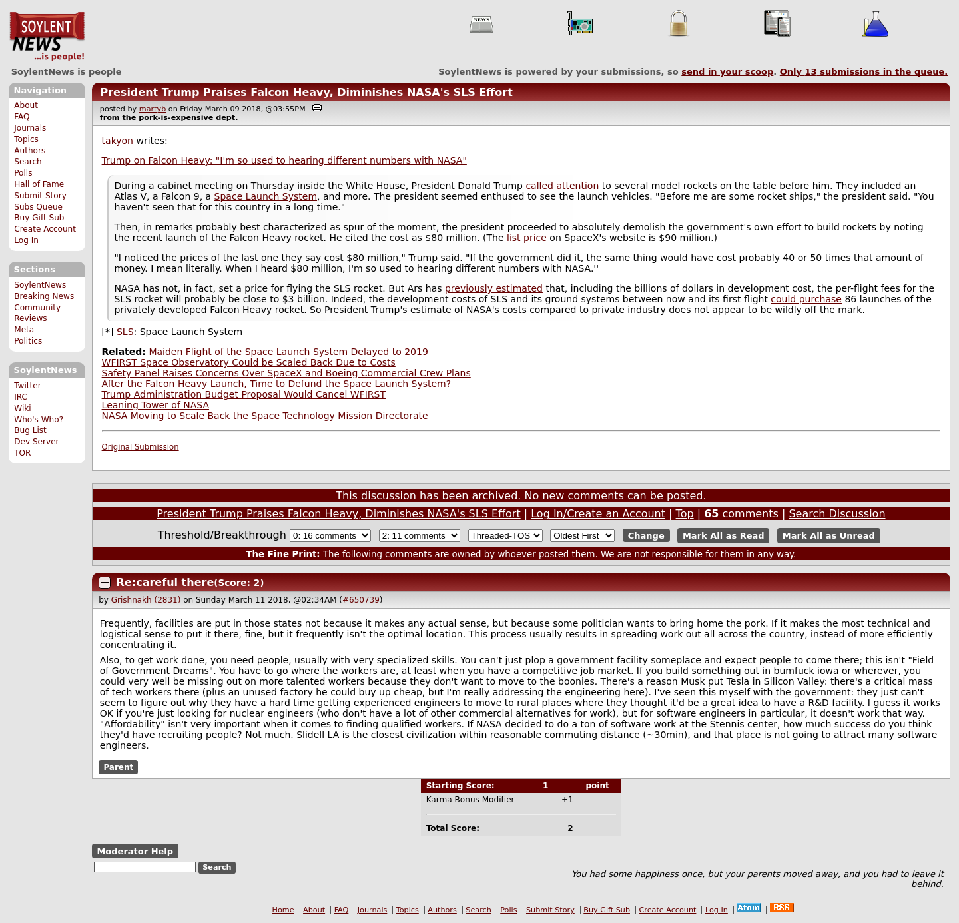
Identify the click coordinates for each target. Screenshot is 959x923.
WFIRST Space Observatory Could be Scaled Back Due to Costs (249, 362)
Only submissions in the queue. (864, 72)
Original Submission (140, 447)
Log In (26, 240)
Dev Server (36, 441)
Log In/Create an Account (598, 513)
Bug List (30, 430)
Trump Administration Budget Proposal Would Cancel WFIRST (244, 394)
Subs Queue (38, 207)
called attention (562, 185)
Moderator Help (135, 851)
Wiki (22, 408)
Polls (23, 173)
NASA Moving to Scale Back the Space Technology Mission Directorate (265, 415)
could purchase (806, 299)
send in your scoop (727, 72)
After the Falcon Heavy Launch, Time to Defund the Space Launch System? (277, 383)
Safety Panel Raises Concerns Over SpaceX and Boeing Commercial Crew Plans (286, 373)
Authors (29, 150)
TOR (22, 453)
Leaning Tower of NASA (155, 405)
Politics (28, 341)
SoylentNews (47, 36)
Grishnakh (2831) (146, 600)
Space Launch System (265, 196)
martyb (152, 109)
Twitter (27, 385)
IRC (20, 397)
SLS (125, 331)
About (26, 105)
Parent (118, 767)
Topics (26, 139)
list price (527, 237)
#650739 (361, 600)
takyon (117, 140)
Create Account (45, 229)
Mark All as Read (724, 536)
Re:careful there (165, 582)
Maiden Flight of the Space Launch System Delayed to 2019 (288, 351)
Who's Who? (38, 419)
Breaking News (44, 296)
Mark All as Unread (829, 536)
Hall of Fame (39, 184)
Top (685, 513)
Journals (30, 128)
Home (283, 910)
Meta (24, 329)
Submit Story (40, 195)
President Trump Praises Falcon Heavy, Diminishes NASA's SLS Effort (306, 92)
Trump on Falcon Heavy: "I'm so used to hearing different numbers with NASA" (284, 160)
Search (28, 161)
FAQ (21, 116)
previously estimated (494, 288)
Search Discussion (837, 513)
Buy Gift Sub (39, 217)
